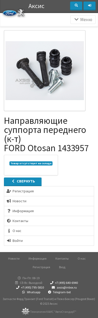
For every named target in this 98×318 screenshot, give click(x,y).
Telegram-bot (59, 292)
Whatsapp (30, 292)
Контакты (62, 258)
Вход (62, 267)
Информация (37, 258)
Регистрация (41, 267)
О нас (82, 258)
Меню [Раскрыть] (83, 19)
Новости (14, 258)
